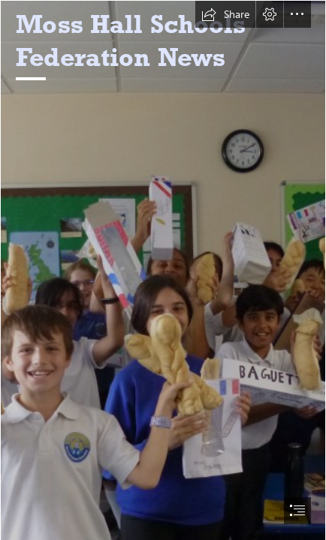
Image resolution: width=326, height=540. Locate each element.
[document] (163, 270)
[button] (225, 14)
